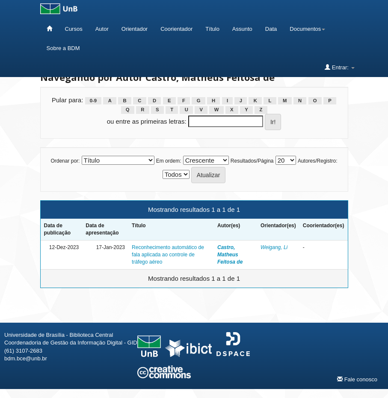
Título (212, 29)
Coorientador (176, 29)
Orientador (134, 29)
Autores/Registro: (318, 161)
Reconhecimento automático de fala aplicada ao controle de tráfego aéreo (168, 254)
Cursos (74, 29)
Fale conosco (357, 379)
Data (271, 29)
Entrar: (339, 67)
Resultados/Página (252, 161)
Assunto (242, 29)
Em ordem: (168, 161)
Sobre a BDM (63, 48)
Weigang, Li (274, 247)
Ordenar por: (65, 161)
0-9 (93, 100)
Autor (102, 29)
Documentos (307, 29)
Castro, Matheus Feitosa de (230, 254)
